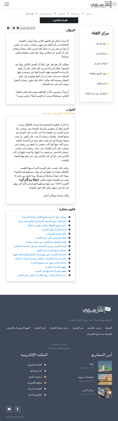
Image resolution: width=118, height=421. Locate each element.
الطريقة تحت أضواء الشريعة (99, 334)
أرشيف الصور (35, 376)
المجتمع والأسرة (45, 14)
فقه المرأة (30, 14)
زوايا (91, 364)
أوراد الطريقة (40, 328)
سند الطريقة (78, 328)
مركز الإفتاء (75, 14)
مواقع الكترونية (35, 382)
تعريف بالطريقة (94, 328)
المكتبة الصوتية (34, 364)
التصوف (108, 328)
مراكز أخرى (88, 390)
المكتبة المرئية (35, 388)
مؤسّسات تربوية (86, 377)
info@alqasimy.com (15, 416)
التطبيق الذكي (35, 394)
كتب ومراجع (36, 370)
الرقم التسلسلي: (24, 28)
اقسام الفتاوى (60, 20)
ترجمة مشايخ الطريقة (59, 328)
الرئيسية (89, 14)
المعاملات (61, 14)
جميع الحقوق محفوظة (59, 348)
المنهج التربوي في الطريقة (18, 328)
